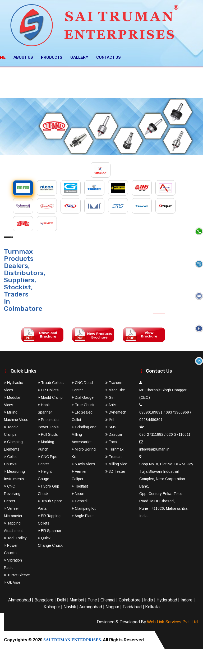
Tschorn (113, 382)
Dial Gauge (83, 397)
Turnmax (114, 449)
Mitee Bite (115, 390)
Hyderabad (166, 599)
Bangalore (43, 599)
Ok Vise (12, 582)
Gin (109, 397)
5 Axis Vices (83, 464)
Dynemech (115, 412)
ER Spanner (49, 530)
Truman (113, 456)
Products (51, 57)
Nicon (78, 493)
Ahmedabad (19, 599)
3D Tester (115, 471)
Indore (186, 599)
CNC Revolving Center (12, 493)
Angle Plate (83, 515)
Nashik (69, 606)
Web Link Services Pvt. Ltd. (173, 621)
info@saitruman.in (154, 449)
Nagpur (112, 606)
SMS (110, 427)
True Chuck (83, 404)
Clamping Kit (84, 508)
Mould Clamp (50, 397)
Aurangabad (90, 606)
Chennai (107, 599)
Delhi (61, 599)
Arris (110, 404)
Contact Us (108, 57)
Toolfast (80, 486)
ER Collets (48, 390)
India (148, 599)
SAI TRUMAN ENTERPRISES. (72, 639)
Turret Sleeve (17, 575)
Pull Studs (48, 434)
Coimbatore (130, 599)
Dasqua (113, 434)
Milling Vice (116, 464)
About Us (23, 57)
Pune (92, 599)
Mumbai (77, 599)
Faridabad (132, 606)
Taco (111, 441)
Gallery (79, 57)
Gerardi (79, 501)
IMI (109, 419)
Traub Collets (51, 382)
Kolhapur (52, 606)
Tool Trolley (15, 538)
